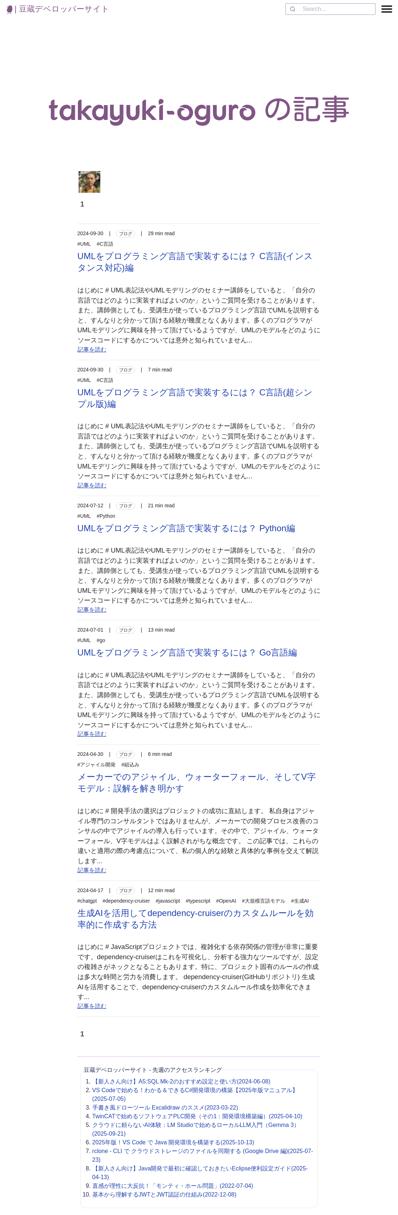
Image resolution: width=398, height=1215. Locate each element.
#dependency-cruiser (126, 901)
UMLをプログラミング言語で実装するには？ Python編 (186, 528)
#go (101, 640)
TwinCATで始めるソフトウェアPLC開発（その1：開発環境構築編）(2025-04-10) (197, 1116)
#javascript (168, 901)
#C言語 (105, 244)
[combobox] (330, 9)
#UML (84, 244)
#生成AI (300, 901)
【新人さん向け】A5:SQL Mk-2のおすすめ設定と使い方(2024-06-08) (181, 1081)
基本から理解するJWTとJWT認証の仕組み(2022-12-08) (164, 1194)
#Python (106, 516)
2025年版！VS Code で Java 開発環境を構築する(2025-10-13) (173, 1142)
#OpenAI (226, 901)
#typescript (198, 901)
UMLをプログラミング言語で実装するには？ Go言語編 (187, 652)
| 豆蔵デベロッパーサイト (58, 8)
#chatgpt (87, 901)
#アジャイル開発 (96, 764)
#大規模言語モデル (263, 901)
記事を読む (91, 349)
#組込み (130, 764)
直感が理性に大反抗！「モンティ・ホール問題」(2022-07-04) (173, 1186)
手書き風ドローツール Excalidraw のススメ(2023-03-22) (165, 1107)
